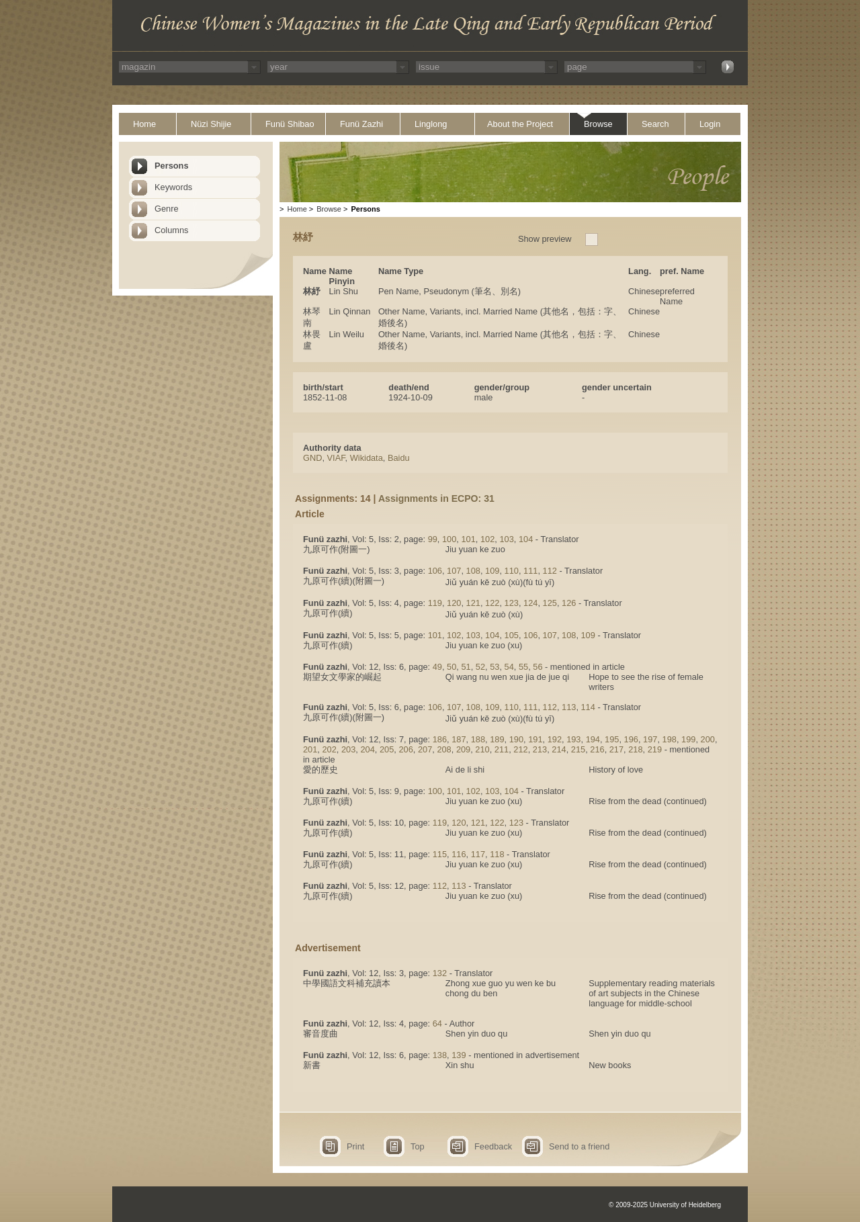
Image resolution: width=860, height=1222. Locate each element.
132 (440, 973)
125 (550, 603)
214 (559, 749)
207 (425, 749)
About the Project (520, 124)
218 (635, 749)
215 (578, 749)
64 (437, 1023)
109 (492, 571)
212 (520, 749)
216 (597, 749)
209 (463, 749)
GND (312, 458)
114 (588, 707)
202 (329, 749)
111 (530, 571)
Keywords (173, 187)
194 (593, 739)
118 (497, 854)
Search (655, 124)
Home (144, 124)
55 (523, 667)
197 (650, 739)
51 (465, 667)
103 (506, 539)
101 (468, 539)
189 (497, 739)
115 (440, 854)
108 (473, 571)
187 (459, 739)
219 (655, 749)
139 (459, 1055)
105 (512, 635)
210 (482, 749)
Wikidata (366, 458)
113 (569, 707)
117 (478, 854)
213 (540, 749)
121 (473, 603)
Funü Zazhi (361, 124)
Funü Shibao (289, 124)
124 (530, 603)
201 (310, 749)
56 (537, 667)
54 (509, 667)
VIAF (336, 458)
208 (444, 749)
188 (478, 739)
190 (516, 739)
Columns (172, 230)
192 (555, 739)
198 (669, 739)
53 (494, 667)
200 (708, 739)
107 (454, 571)
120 (454, 603)
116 (459, 854)
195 (612, 739)
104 (526, 539)
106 (435, 571)
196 (631, 739)
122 (492, 603)
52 (480, 667)
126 (569, 603)
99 (432, 539)
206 (405, 749)
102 (487, 539)
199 (688, 739)
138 (440, 1055)
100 (449, 539)
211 (501, 749)
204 (367, 749)
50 (451, 667)
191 (535, 739)
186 (440, 739)
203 (348, 749)
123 (512, 603)
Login (709, 124)
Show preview (545, 239)
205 (387, 749)
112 (550, 571)
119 (435, 603)
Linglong (431, 124)
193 (573, 739)
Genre (167, 209)
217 (616, 749)
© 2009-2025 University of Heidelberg (665, 1205)
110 (512, 571)
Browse (598, 124)
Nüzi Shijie (211, 124)
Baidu (399, 458)
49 (437, 667)
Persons (172, 166)
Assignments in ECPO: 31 (436, 498)
